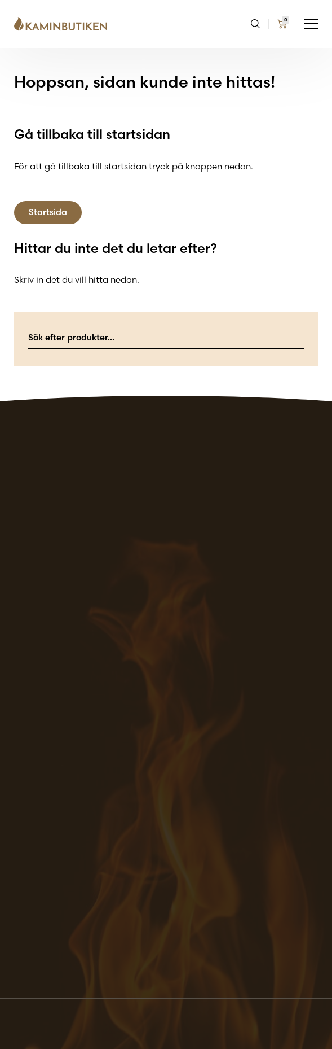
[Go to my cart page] (282, 24)
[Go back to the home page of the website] (65, 24)
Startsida (48, 212)
